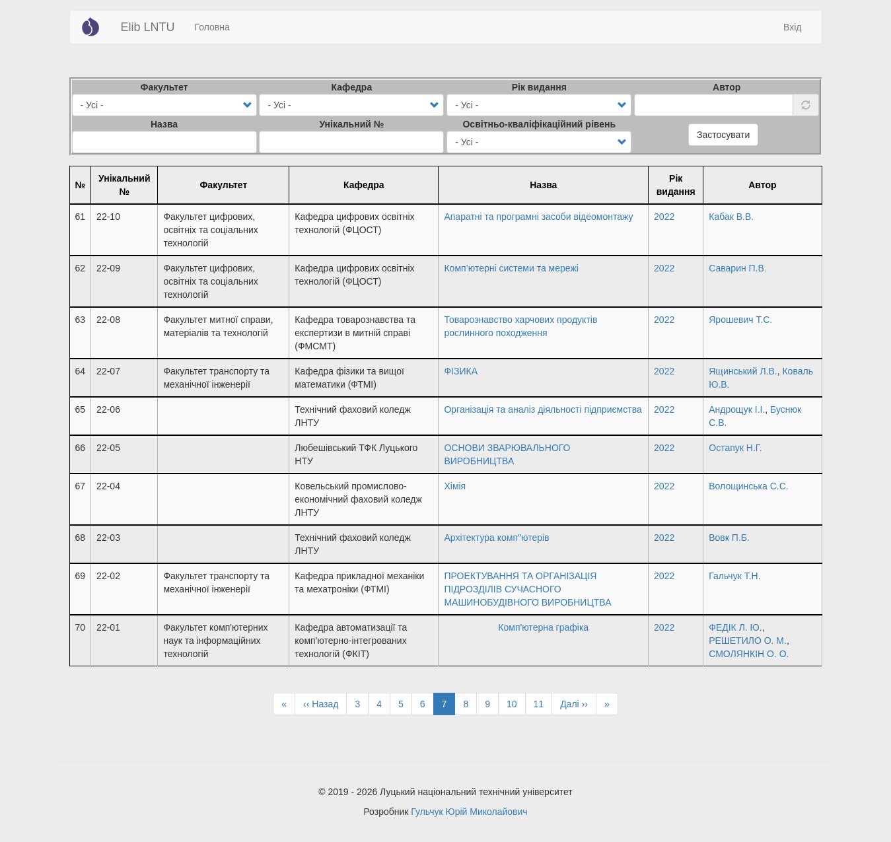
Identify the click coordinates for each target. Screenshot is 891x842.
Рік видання (539, 87)
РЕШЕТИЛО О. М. (748, 640)
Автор (726, 87)
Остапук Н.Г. (735, 447)
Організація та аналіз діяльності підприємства (542, 409)
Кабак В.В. (731, 216)
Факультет (164, 87)
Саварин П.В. (738, 268)
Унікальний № (351, 124)
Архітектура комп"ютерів (496, 537)
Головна (212, 27)
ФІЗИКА (461, 371)
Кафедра (352, 87)
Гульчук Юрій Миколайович (469, 811)
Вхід (792, 27)
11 (543, 703)
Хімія (455, 486)
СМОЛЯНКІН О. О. (749, 654)
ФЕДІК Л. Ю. (735, 627)
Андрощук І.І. (737, 409)
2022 (664, 216)
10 (516, 703)
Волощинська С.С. (748, 486)
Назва (164, 124)
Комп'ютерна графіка (543, 627)
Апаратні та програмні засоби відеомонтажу (538, 216)
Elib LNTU (148, 27)
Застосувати (723, 134)
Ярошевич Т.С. (740, 319)
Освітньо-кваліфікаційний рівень (539, 124)
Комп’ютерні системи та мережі (511, 268)
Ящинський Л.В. (743, 371)
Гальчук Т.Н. (734, 576)
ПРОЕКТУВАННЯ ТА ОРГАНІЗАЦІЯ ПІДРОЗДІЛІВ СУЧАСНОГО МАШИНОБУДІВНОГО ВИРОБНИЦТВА (527, 589)
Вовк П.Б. (729, 537)
